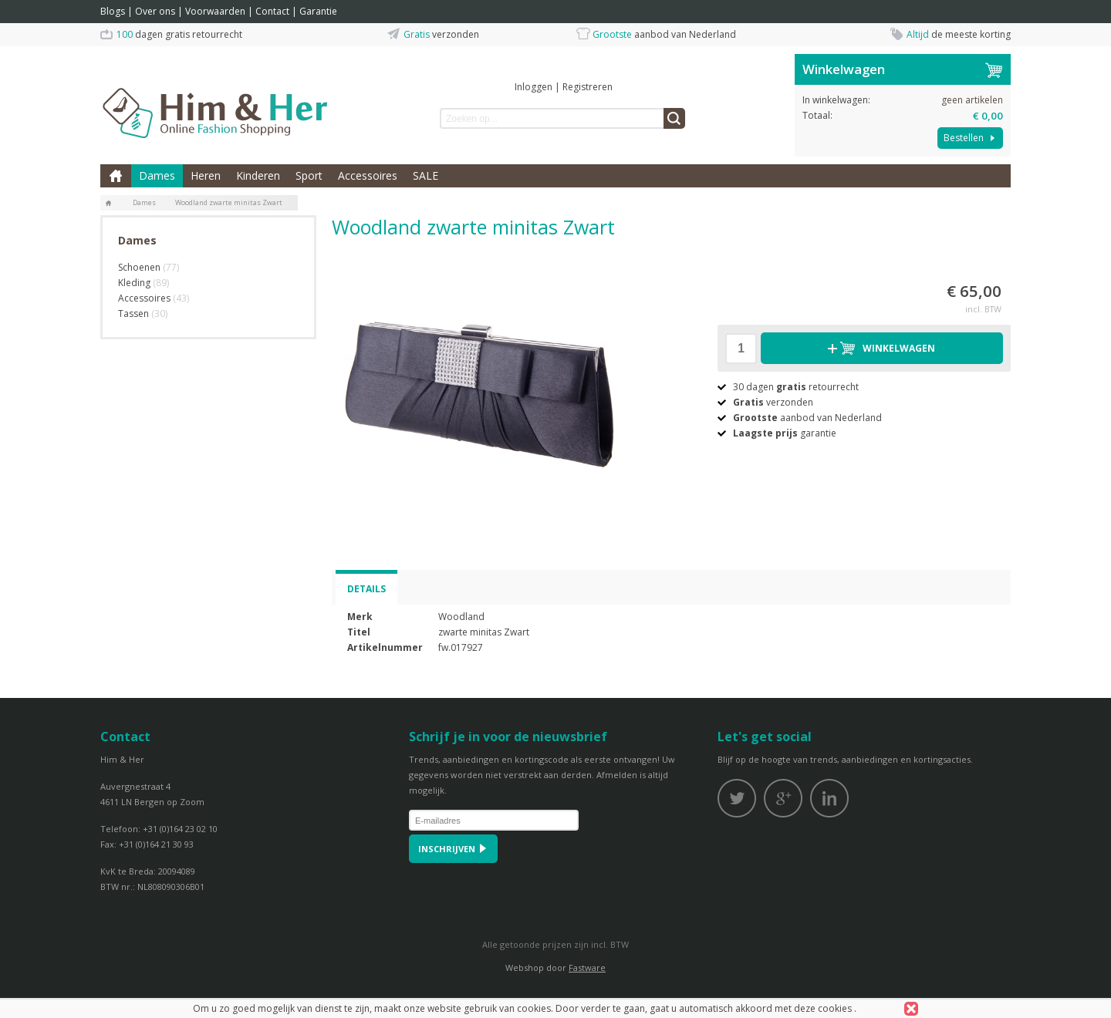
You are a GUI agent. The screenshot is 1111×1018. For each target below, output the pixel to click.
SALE (425, 175)
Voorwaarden (215, 11)
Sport (308, 175)
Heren (206, 175)
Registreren (587, 86)
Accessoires (367, 175)
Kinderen (258, 175)
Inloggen (533, 86)
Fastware (587, 967)
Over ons (155, 11)
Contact (272, 11)
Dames (157, 175)
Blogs (112, 11)
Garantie (318, 11)
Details (366, 588)
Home (115, 176)
